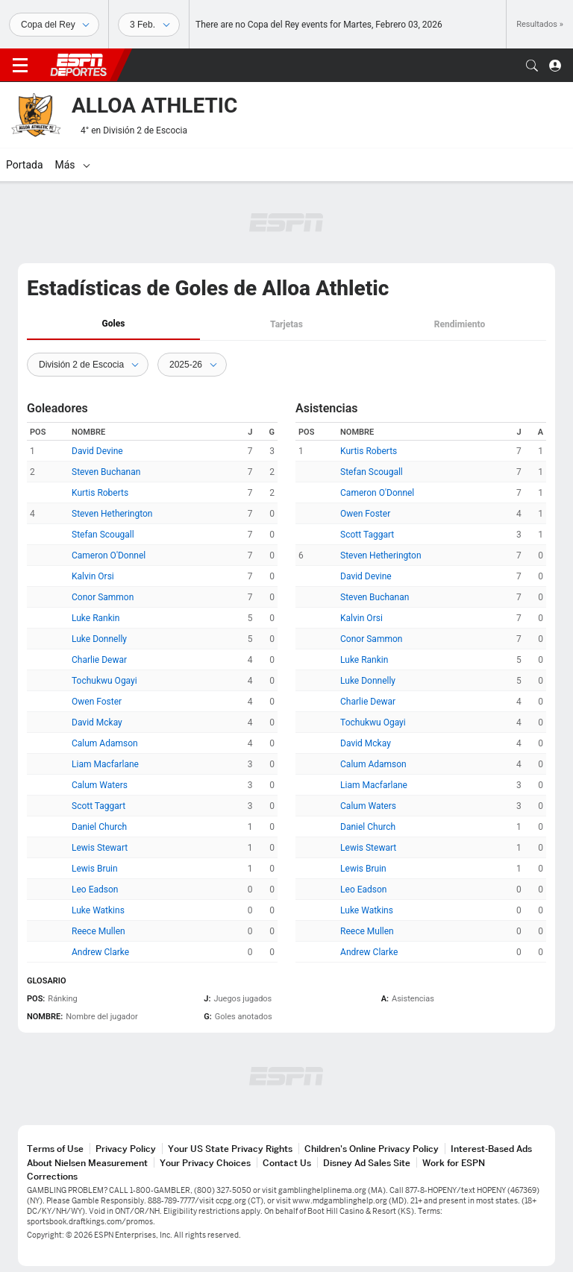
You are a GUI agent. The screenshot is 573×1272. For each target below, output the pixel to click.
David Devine (97, 451)
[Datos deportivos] (149, 24)
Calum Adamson (105, 743)
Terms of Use (55, 1148)
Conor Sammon (103, 597)
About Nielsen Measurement (87, 1162)
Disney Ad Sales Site (366, 1162)
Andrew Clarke (100, 952)
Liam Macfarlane (105, 764)
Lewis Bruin (95, 868)
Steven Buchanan (106, 472)
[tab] (113, 324)
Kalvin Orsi (93, 576)
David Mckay (97, 722)
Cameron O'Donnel (108, 555)
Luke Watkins (98, 910)
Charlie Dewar (99, 660)
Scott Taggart (98, 806)
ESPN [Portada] (78, 64)
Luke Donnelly (99, 639)
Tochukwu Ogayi (104, 681)
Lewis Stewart (100, 848)
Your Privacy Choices (205, 1162)
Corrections (52, 1176)
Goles (113, 323)
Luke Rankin (95, 618)
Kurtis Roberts (100, 493)
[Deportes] (54, 24)
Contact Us (287, 1162)
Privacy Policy (126, 1148)
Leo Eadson (95, 889)
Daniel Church (99, 827)
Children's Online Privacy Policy (371, 1148)
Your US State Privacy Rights (230, 1148)
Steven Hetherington (112, 514)
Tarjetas (286, 324)
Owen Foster (97, 701)
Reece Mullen (98, 931)
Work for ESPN (453, 1162)
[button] (532, 66)
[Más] (324, 164)
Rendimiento (460, 324)
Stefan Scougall (103, 534)
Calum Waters (100, 785)
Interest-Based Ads (491, 1148)
